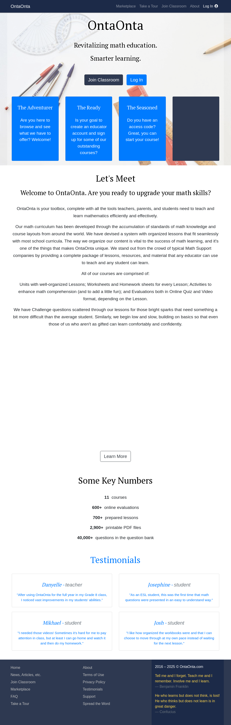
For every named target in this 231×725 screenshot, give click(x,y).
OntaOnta (20, 6)
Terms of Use (93, 675)
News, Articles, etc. (26, 675)
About (194, 6)
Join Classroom (174, 6)
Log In (211, 6)
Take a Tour (148, 6)
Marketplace (126, 6)
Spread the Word (96, 704)
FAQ (14, 696)
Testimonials (115, 560)
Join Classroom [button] (103, 79)
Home (15, 668)
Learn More (115, 456)
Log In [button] (136, 79)
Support (89, 696)
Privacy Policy (94, 682)
